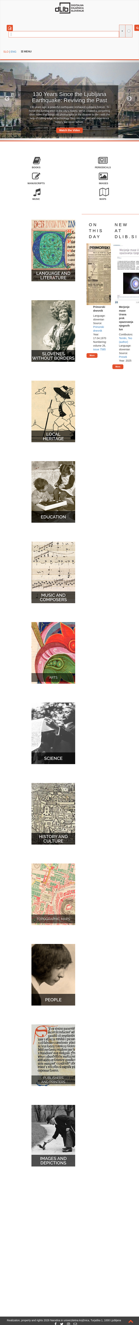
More (92, 355)
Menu (26, 51)
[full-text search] (129, 31)
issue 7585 (99, 349)
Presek (123, 356)
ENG (13, 51)
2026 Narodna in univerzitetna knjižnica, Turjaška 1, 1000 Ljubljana (82, 1320)
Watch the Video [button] (69, 130)
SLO (6, 51)
